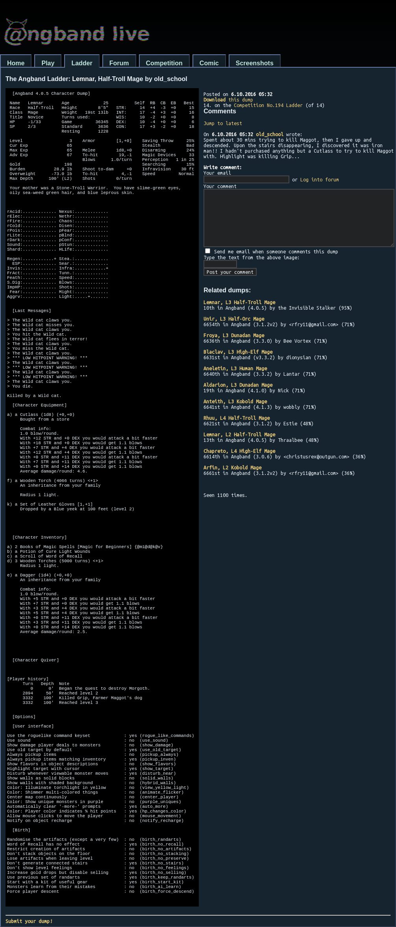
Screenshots (255, 63)
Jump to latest (223, 123)
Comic (209, 63)
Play (47, 63)
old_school (269, 134)
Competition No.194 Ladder (268, 105)
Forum (119, 63)
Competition (164, 63)
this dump (228, 99)
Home (15, 63)
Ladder (81, 63)
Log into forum (319, 179)
